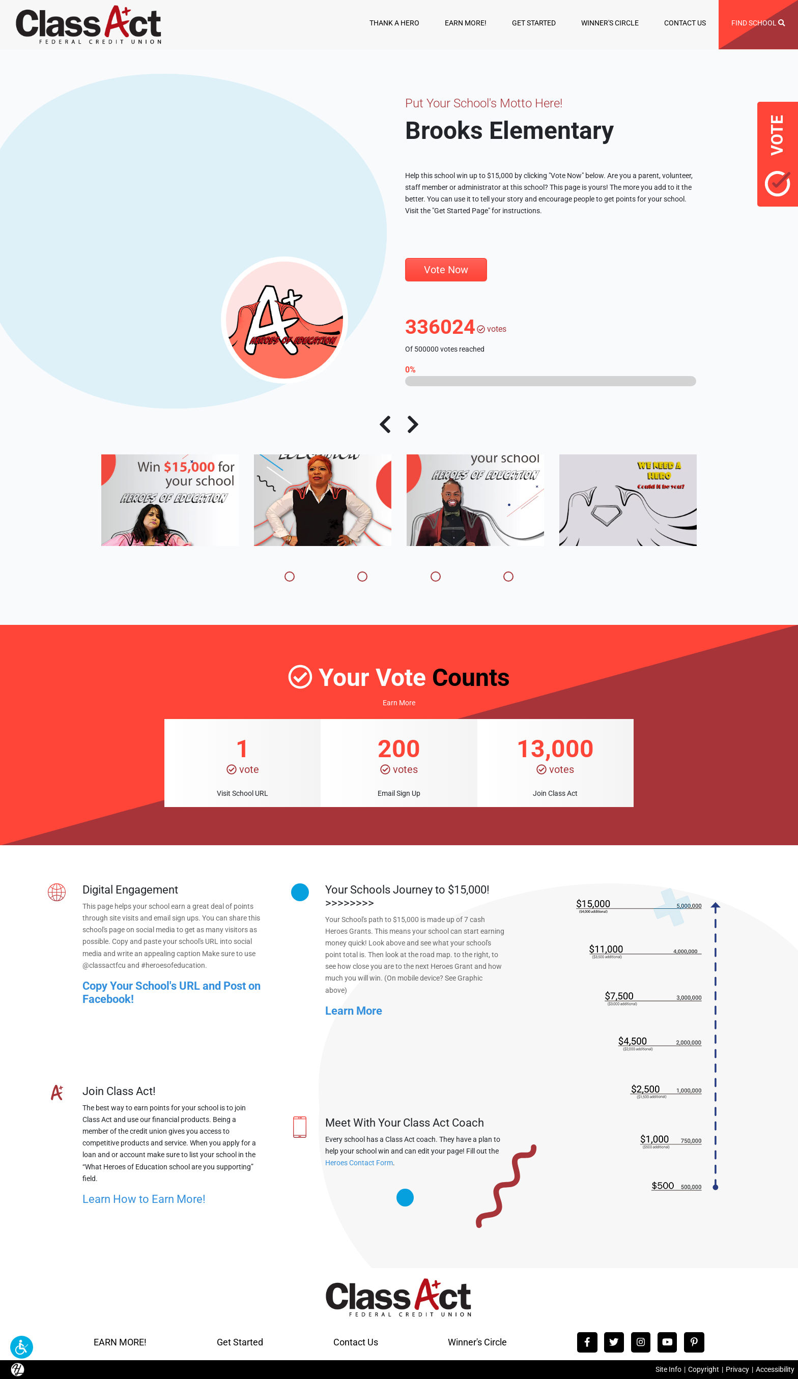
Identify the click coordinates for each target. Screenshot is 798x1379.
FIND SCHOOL (758, 23)
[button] (21, 1347)
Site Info (668, 1369)
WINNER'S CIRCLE (610, 23)
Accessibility (775, 1369)
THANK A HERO (394, 23)
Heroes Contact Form (359, 1163)
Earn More (399, 703)
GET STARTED (534, 23)
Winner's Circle (477, 1342)
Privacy (737, 1369)
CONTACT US (685, 23)
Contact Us (355, 1342)
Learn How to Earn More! (144, 1199)
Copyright (703, 1369)
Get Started (240, 1342)
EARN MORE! (466, 23)
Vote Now (446, 270)
